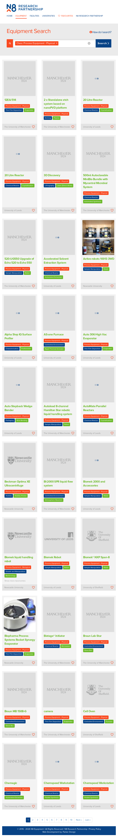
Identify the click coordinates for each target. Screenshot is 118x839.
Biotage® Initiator (54, 636)
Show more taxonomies (15, 581)
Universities (48, 16)
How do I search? (101, 32)
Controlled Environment (54, 345)
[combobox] (62, 43)
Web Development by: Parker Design (59, 832)
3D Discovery (52, 175)
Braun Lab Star (92, 636)
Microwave (65, 646)
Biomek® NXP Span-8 (96, 557)
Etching (48, 118)
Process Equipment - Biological (18, 567)
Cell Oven (89, 711)
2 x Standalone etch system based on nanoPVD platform (56, 104)
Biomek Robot (52, 557)
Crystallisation (106, 110)
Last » (87, 820)
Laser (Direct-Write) (64, 185)
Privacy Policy (95, 829)
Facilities (34, 16)
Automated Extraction (53, 277)
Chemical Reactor (91, 110)
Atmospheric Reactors (53, 500)
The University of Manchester (17, 127)
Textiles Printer (20, 496)
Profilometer (26, 349)
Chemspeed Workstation (59, 783)
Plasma (56, 118)
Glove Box (88, 650)
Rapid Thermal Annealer (54, 349)
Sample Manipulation (14, 273)
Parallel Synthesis (52, 797)
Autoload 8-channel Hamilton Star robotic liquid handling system (58, 410)
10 (71, 820)
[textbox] (60, 43)
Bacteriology (10, 576)
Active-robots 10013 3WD (98, 259)
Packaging (10, 420)
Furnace (109, 721)
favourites (65, 16)
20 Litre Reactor (92, 100)
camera (48, 711)
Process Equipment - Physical (17, 106)
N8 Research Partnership (89, 16)
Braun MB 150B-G (15, 711)
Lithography (49, 185)
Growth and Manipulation (15, 571)
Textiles (9, 496)
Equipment (21, 16)
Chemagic (11, 783)
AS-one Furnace (54, 334)
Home (9, 16)
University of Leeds (92, 127)
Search (103, 43)
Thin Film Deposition (14, 110)
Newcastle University (92, 286)
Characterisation (12, 349)
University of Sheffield (93, 587)
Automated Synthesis (92, 201)
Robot (27, 273)
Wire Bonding (22, 420)
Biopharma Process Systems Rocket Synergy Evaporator (20, 640)
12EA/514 (10, 100)
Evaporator (29, 110)
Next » (79, 820)
